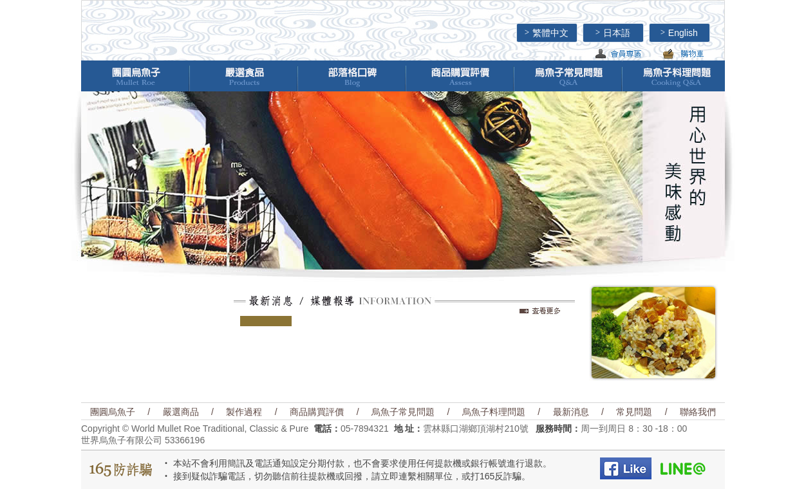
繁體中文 (546, 33)
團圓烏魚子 (112, 412)
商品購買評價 (317, 412)
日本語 (612, 33)
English (679, 33)
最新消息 (571, 412)
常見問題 (634, 412)
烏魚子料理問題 (493, 412)
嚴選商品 (181, 412)
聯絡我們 (698, 412)
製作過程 (244, 412)
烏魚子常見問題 (403, 412)
